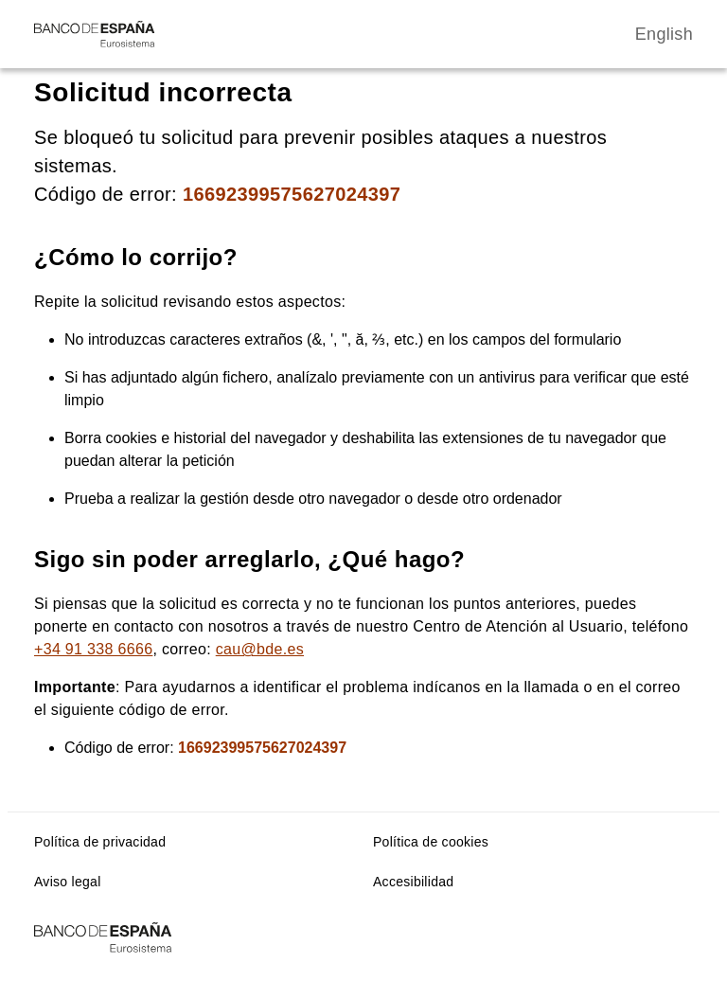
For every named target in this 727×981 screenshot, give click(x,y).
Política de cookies (430, 841)
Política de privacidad (100, 841)
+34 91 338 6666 (93, 649)
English (664, 34)
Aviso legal (67, 881)
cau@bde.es (260, 649)
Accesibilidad (413, 881)
